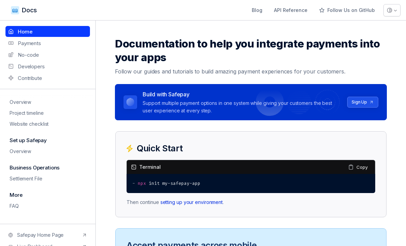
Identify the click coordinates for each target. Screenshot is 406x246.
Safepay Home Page (47, 235)
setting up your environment (191, 202)
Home (20, 31)
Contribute (25, 78)
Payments (24, 43)
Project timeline (24, 113)
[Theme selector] (392, 10)
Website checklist (27, 124)
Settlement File (23, 178)
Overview (18, 102)
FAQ (12, 206)
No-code (23, 55)
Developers (26, 66)
